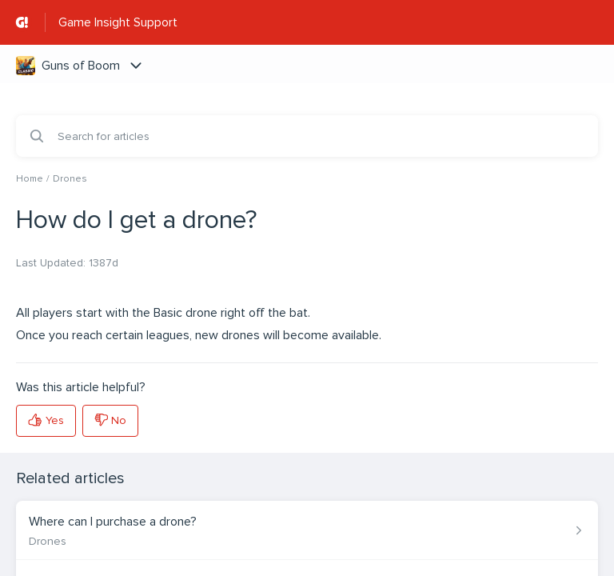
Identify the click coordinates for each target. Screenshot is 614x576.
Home (29, 179)
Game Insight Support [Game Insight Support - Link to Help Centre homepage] (117, 22)
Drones (70, 179)
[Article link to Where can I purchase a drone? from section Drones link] (307, 530)
